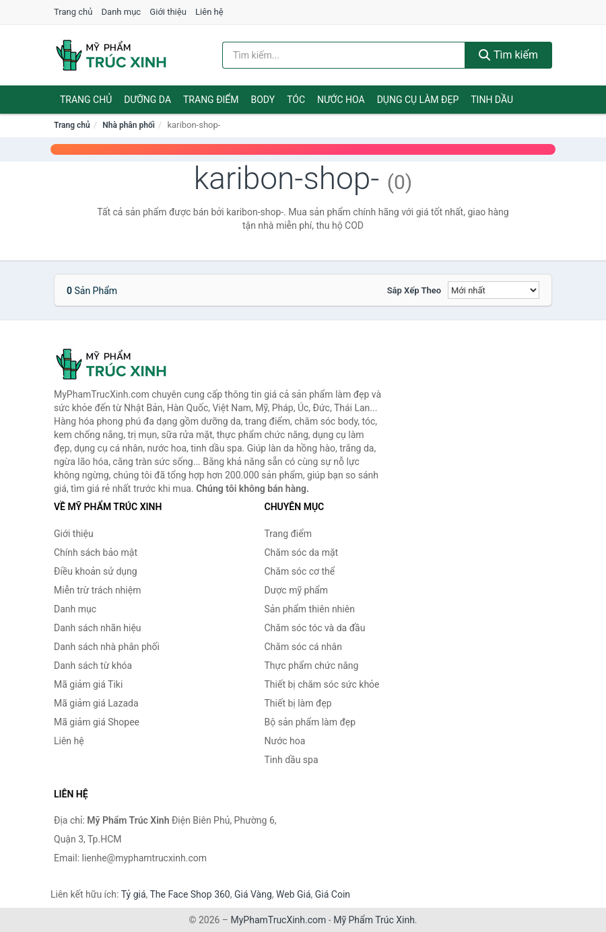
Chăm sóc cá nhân (303, 646)
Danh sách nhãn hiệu (97, 627)
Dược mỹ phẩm (297, 590)
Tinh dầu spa (291, 759)
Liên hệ (209, 12)
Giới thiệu (167, 12)
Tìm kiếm (508, 54)
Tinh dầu (492, 99)
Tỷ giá (133, 894)
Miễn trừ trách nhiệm (97, 590)
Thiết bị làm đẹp (298, 703)
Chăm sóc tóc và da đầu (315, 627)
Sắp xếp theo (414, 290)
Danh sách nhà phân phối (107, 646)
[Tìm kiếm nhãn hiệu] (343, 55)
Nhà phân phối (128, 125)
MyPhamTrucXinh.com (279, 920)
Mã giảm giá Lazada (96, 703)
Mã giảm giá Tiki (88, 684)
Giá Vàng (253, 894)
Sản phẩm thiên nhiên (310, 609)
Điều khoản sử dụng (95, 571)
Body (263, 99)
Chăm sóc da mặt (302, 552)
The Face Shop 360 (189, 894)
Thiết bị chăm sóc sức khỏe (322, 684)
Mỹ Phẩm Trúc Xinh (374, 920)
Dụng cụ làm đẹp (418, 99)
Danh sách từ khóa (93, 665)
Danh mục (121, 12)
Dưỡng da (147, 99)
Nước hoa (341, 99)
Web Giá (293, 894)
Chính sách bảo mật (95, 552)
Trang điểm (211, 99)
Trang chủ (73, 12)
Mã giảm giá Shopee (96, 722)
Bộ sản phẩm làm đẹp (310, 722)
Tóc (296, 99)
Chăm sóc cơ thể (300, 571)
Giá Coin (332, 894)
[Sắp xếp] (493, 290)
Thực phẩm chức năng (312, 665)
